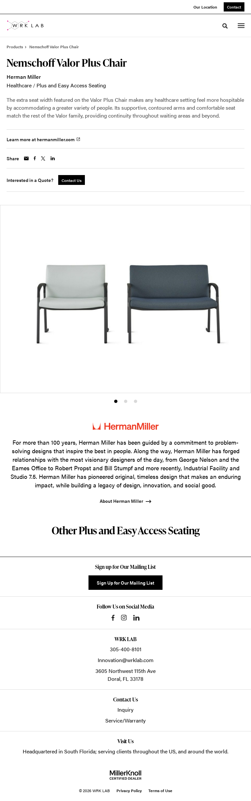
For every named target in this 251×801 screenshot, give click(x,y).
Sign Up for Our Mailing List (125, 582)
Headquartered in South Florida (59, 751)
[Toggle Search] (225, 26)
